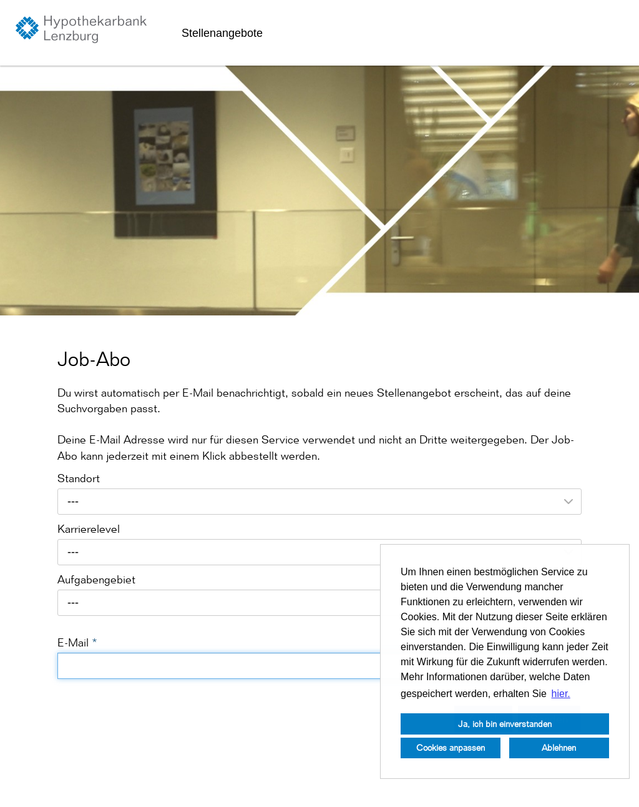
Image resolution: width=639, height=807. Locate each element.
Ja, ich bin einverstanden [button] (505, 723)
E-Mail (77, 642)
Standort (78, 478)
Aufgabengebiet (96, 579)
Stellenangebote (222, 33)
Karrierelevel (88, 528)
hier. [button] (561, 693)
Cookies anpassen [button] (450, 747)
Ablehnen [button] (559, 747)
